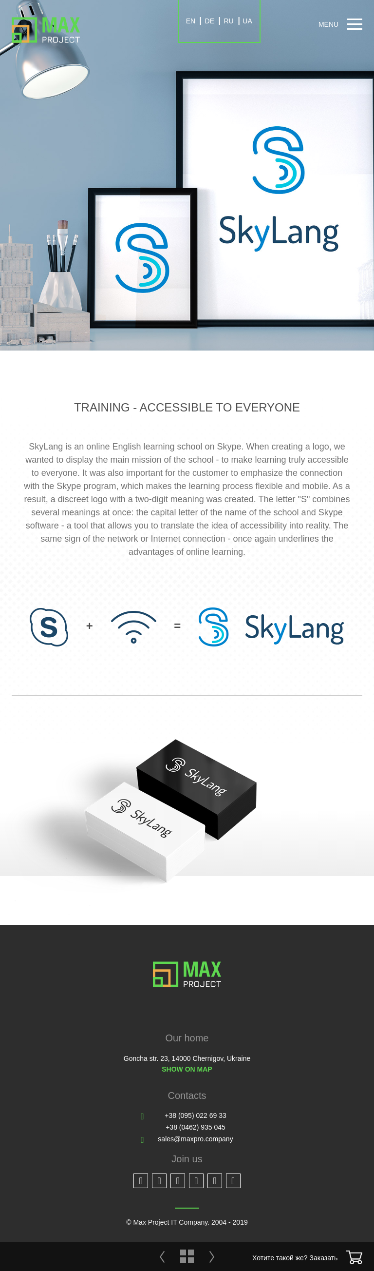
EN (190, 21)
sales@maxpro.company (195, 1139)
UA (247, 21)
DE (209, 21)
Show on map (187, 1069)
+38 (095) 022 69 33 (195, 1115)
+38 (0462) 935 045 (195, 1127)
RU (228, 21)
